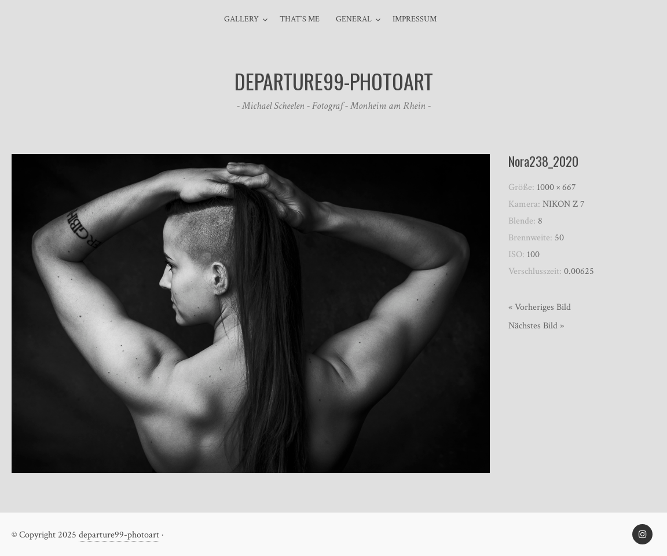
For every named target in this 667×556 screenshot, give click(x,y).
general (354, 19)
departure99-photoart (119, 535)
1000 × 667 (556, 187)
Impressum (415, 19)
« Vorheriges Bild (539, 307)
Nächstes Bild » (536, 326)
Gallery (241, 19)
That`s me (300, 19)
